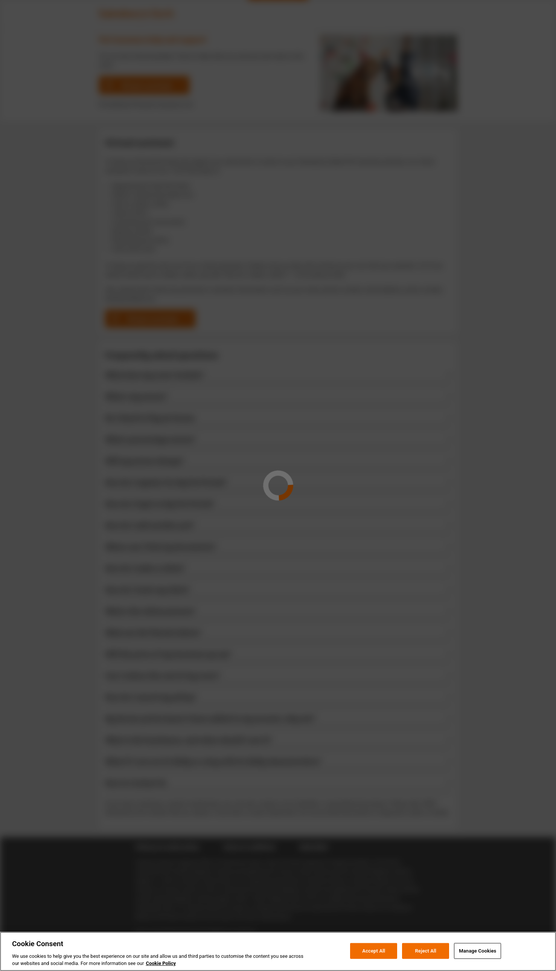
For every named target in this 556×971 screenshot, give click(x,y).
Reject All (425, 962)
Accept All (373, 962)
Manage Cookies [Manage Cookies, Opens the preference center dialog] (477, 962)
